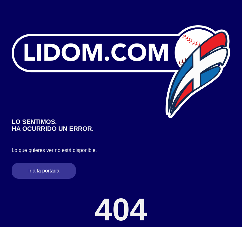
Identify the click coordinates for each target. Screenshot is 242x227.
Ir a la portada (44, 170)
